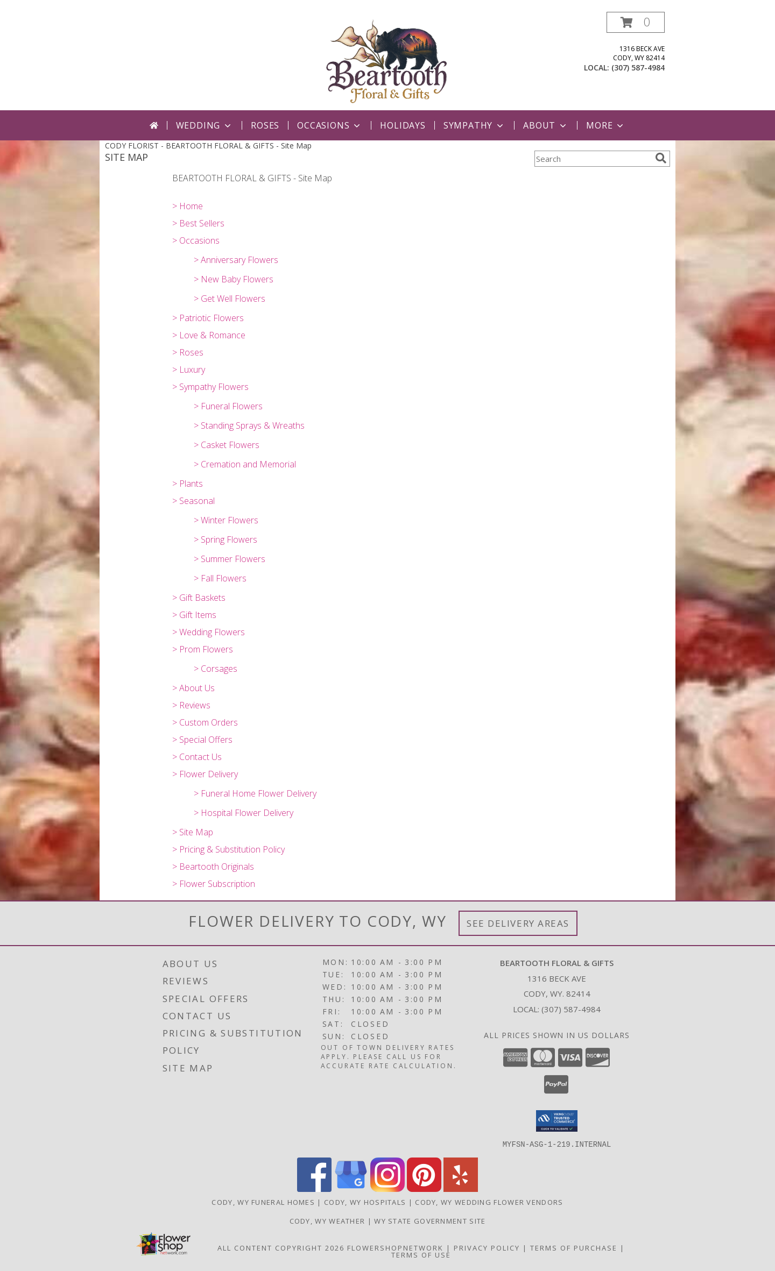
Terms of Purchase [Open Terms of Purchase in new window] (573, 1247)
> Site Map (192, 832)
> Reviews (191, 705)
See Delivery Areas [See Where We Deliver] (518, 923)
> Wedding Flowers (208, 632)
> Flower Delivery (205, 774)
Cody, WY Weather (327, 1220)
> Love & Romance (208, 335)
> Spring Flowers (225, 539)
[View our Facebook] (314, 1188)
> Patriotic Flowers (208, 318)
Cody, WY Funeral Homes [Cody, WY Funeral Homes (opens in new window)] (263, 1201)
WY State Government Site (429, 1220)
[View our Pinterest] (424, 1188)
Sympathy (474, 125)
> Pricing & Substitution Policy (228, 849)
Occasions (329, 125)
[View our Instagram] (387, 1188)
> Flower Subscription (213, 884)
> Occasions (196, 240)
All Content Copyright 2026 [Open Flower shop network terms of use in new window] (280, 1247)
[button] (636, 22)
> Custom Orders (205, 722)
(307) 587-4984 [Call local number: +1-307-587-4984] (638, 67)
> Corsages (215, 668)
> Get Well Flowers (229, 298)
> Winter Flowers (226, 520)
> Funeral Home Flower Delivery (255, 793)
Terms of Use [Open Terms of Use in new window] (421, 1254)
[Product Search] (592, 158)
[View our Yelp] (460, 1188)
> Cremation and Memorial (245, 464)
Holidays (402, 125)
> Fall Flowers (220, 578)
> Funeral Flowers (228, 406)
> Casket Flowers (226, 445)
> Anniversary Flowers (236, 260)
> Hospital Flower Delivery (243, 813)
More (605, 125)
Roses (265, 125)
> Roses (187, 352)
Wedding (205, 125)
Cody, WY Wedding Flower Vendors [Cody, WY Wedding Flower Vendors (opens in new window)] (489, 1201)
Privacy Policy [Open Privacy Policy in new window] (487, 1247)
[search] (661, 158)
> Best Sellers (198, 223)
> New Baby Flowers (233, 279)
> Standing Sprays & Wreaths (249, 425)
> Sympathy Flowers (210, 387)
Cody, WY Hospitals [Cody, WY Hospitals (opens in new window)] (365, 1201)
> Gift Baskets (199, 597)
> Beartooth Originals (213, 866)
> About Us (193, 688)
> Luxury (188, 369)
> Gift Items (194, 615)
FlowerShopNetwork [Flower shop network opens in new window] (395, 1247)
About (545, 125)
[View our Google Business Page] (351, 1188)
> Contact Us (197, 757)
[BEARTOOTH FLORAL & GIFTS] (387, 61)
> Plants (187, 483)
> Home (187, 206)
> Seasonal (193, 501)
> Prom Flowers (202, 649)
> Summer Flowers (229, 559)
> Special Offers (202, 739)
